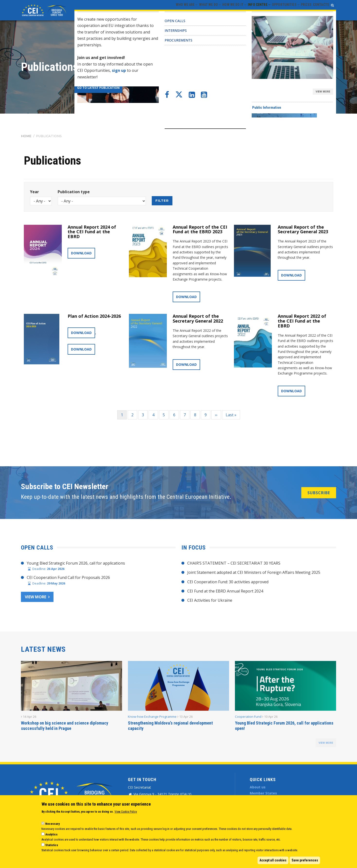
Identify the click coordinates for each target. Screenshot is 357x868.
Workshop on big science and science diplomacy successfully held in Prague (64, 725)
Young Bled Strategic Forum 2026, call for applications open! (284, 725)
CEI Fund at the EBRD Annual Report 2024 (225, 591)
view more (326, 742)
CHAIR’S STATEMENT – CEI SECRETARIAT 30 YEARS (233, 563)
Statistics (51, 845)
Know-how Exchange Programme (152, 716)
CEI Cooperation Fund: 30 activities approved (227, 581)
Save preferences (305, 860)
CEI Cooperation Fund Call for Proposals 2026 (68, 577)
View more (35, 597)
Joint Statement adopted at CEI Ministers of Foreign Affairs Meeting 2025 (253, 572)
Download (81, 253)
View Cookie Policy (126, 811)
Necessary (52, 824)
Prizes (299, 10)
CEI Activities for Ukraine (209, 600)
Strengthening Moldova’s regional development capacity (170, 725)
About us (258, 787)
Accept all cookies (272, 860)
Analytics (51, 834)
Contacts (318, 10)
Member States (263, 793)
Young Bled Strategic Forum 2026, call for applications (76, 563)
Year (34, 191)
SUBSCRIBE (318, 492)
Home (26, 136)
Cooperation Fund (248, 716)
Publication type (74, 191)
